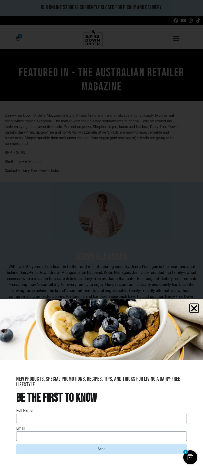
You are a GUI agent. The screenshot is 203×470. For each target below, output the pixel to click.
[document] (101, 235)
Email (20, 429)
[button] (194, 308)
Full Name (24, 411)
